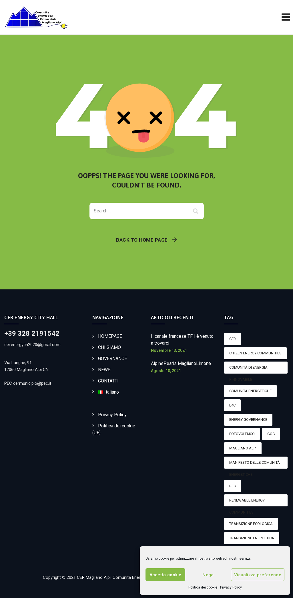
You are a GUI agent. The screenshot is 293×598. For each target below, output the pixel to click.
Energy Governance (248, 419)
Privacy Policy (231, 587)
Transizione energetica (251, 538)
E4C (232, 405)
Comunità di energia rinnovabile (248, 369)
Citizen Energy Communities (255, 353)
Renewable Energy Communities (247, 502)
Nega (208, 574)
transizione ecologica (251, 524)
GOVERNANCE (112, 358)
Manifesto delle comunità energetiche (254, 464)
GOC (271, 434)
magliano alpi (242, 448)
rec (232, 486)
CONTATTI (108, 381)
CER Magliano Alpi (94, 577)
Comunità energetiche (250, 391)
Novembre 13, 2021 (169, 350)
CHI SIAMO (109, 347)
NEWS (104, 369)
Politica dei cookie (202, 587)
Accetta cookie (166, 574)
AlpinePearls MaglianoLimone (181, 363)
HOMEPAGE (110, 336)
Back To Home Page (142, 240)
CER (232, 339)
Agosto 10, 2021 (166, 370)
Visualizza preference (257, 574)
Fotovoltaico (242, 434)
